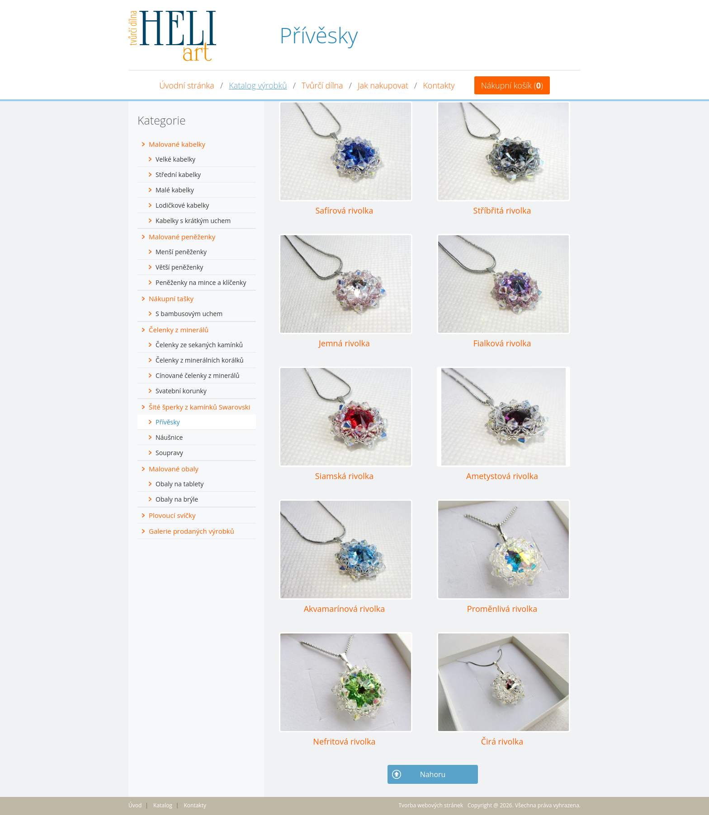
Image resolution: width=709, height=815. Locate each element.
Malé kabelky (175, 190)
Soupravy (169, 452)
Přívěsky (168, 422)
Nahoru (433, 774)
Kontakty (438, 85)
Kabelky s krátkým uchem (193, 220)
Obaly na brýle (177, 499)
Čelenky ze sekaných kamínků (199, 344)
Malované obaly (174, 468)
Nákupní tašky (171, 298)
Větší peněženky (179, 267)
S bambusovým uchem (189, 313)
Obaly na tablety (179, 484)
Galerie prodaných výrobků (191, 531)
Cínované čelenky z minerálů (198, 375)
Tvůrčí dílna (322, 85)
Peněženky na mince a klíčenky (201, 282)
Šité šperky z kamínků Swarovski (200, 406)
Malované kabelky (177, 144)
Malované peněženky (182, 236)
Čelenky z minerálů (178, 329)
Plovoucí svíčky (172, 515)
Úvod (135, 805)
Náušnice (169, 437)
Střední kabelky (178, 174)
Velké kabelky (175, 159)
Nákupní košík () (512, 85)
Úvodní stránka (186, 85)
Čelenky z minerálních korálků (200, 360)
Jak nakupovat (383, 85)
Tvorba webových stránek (430, 805)
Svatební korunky (181, 391)
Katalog (162, 805)
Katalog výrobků (258, 85)
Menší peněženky (181, 251)
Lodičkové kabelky (182, 205)
